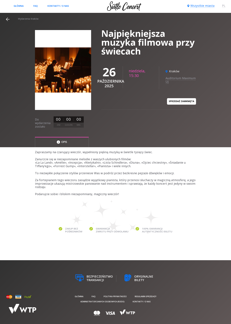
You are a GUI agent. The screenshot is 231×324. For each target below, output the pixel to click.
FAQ (35, 5)
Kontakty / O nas (58, 5)
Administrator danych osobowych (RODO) (102, 301)
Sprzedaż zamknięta (181, 101)
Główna (19, 5)
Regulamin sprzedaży (145, 296)
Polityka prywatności (115, 296)
